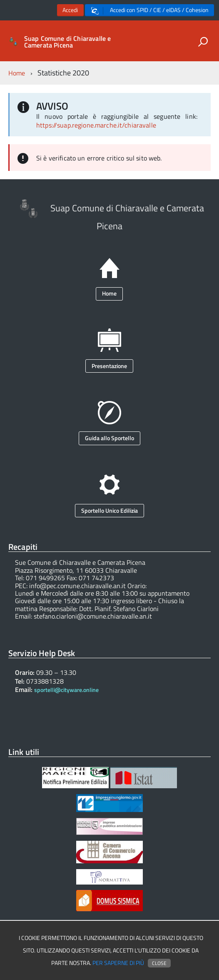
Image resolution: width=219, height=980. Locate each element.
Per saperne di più (118, 962)
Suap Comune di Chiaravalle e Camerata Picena (67, 41)
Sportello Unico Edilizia (109, 510)
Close (159, 963)
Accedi (70, 10)
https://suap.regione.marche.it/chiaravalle (96, 125)
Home (16, 73)
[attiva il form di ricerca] (203, 41)
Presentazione (109, 365)
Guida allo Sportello (109, 438)
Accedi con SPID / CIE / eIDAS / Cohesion (150, 10)
